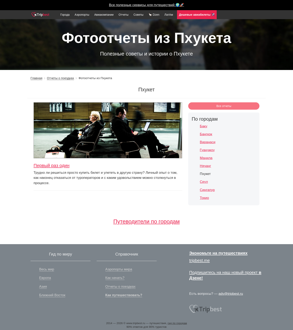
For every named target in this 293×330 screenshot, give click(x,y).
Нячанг (205, 166)
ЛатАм (168, 14)
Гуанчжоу (207, 150)
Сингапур (207, 190)
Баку (203, 126)
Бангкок (206, 134)
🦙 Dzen (154, 14)
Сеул (204, 182)
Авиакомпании (104, 14)
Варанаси (207, 142)
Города (65, 14)
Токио (204, 198)
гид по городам (177, 323)
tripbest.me (199, 260)
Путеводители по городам (146, 221)
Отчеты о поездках (60, 78)
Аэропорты (82, 14)
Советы (138, 14)
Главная (36, 78)
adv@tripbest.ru (231, 294)
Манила (206, 158)
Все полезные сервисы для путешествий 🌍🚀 (146, 5)
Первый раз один (51, 165)
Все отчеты (223, 106)
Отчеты (123, 14)
